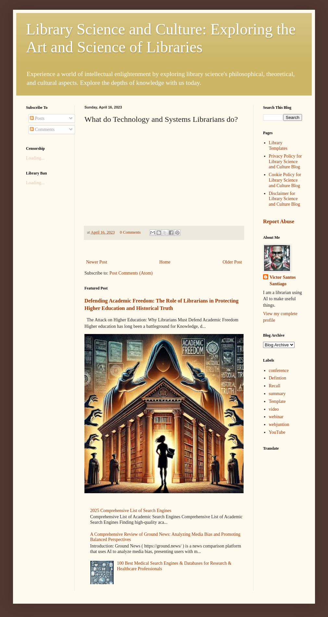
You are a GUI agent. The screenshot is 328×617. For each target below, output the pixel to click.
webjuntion (279, 424)
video (274, 409)
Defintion (277, 378)
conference (279, 370)
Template (277, 401)
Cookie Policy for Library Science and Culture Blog (285, 180)
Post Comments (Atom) (131, 273)
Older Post (232, 262)
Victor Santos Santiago (283, 280)
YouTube (277, 432)
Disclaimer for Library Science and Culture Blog (284, 199)
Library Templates (278, 145)
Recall (275, 385)
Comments (42, 129)
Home (164, 262)
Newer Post (96, 262)
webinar (276, 416)
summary (277, 393)
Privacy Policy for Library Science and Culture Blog (285, 162)
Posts (37, 118)
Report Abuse (278, 221)
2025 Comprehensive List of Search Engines (130, 510)
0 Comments (130, 232)
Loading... (35, 158)
